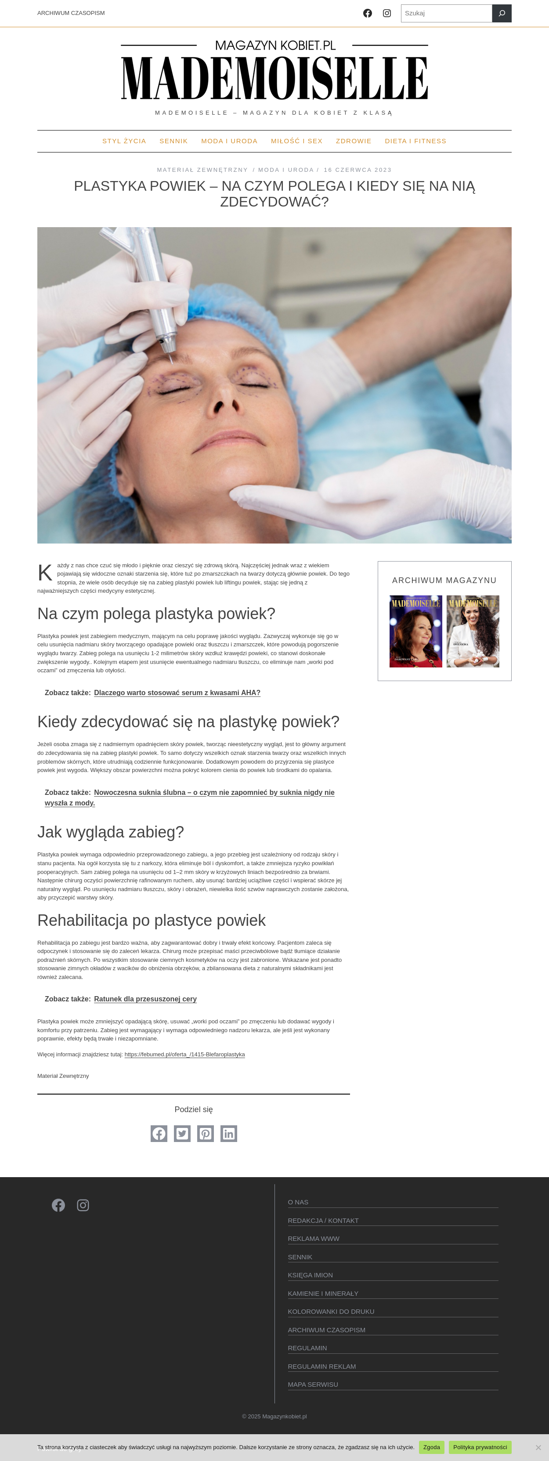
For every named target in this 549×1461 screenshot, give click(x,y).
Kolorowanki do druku (331, 1311)
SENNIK (300, 1257)
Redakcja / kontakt (323, 1220)
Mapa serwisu (313, 1384)
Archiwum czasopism (327, 1330)
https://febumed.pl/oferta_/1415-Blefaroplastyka (185, 1054)
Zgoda (431, 1447)
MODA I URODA (286, 170)
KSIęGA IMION (310, 1275)
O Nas (298, 1202)
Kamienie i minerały (323, 1293)
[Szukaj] (502, 13)
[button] (159, 1133)
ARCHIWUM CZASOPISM (71, 13)
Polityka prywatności (480, 1447)
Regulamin (307, 1348)
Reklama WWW (314, 1238)
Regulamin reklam (322, 1366)
